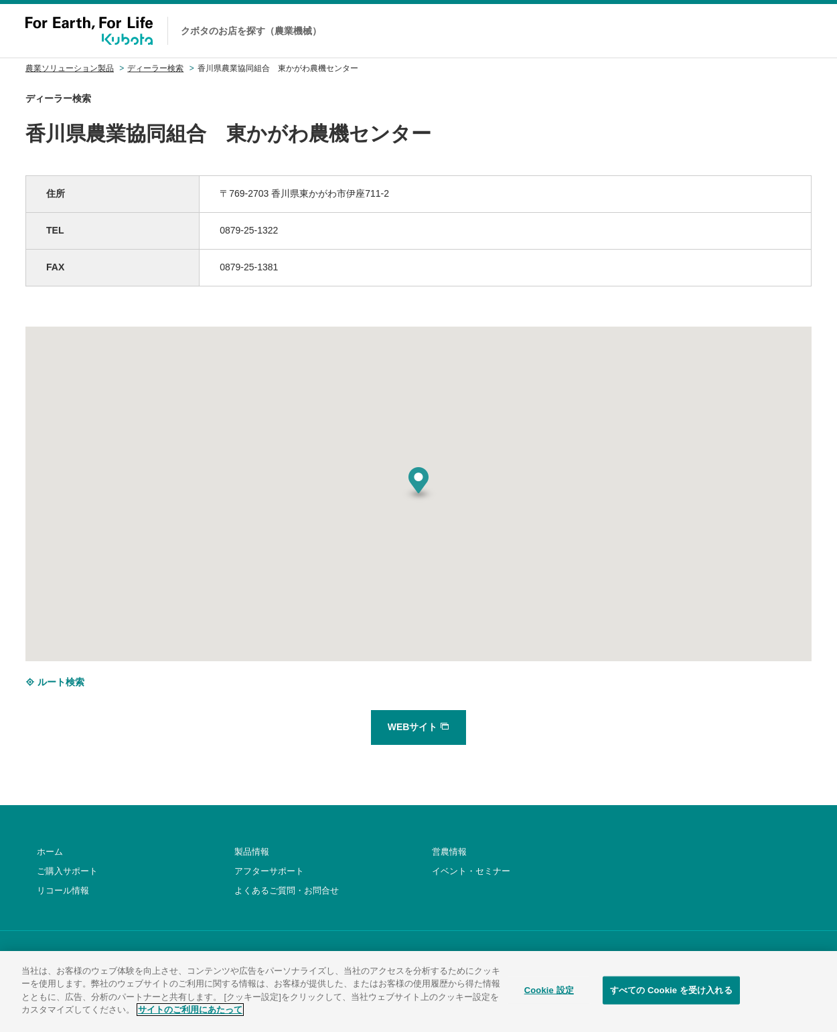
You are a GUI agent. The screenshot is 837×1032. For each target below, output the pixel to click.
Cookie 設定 (549, 993)
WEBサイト (419, 726)
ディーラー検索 (155, 68)
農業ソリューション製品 (69, 68)
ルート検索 (54, 682)
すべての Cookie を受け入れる (671, 993)
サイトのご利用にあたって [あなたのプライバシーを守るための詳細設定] (190, 1013)
